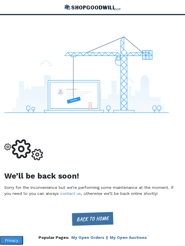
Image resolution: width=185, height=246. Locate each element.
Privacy (11, 240)
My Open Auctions (128, 237)
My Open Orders (87, 237)
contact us (70, 193)
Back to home (92, 218)
